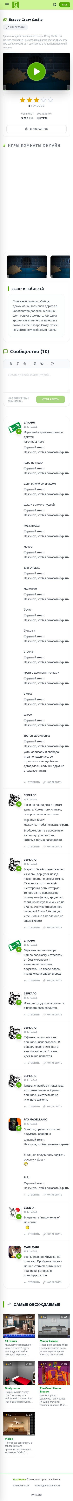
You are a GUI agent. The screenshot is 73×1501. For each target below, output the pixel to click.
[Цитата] (35, 363)
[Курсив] (17, 363)
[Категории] (7, 5)
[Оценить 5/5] (50, 100)
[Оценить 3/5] (36, 100)
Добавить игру (21, 1486)
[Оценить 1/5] (22, 100)
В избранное (36, 128)
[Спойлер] (42, 363)
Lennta (29, 1207)
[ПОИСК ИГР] (54, 4)
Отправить (50, 399)
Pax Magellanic (35, 1119)
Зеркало (30, 795)
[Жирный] (10, 363)
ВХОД (64, 5)
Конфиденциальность (47, 1486)
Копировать (52, 782)
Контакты (36, 1495)
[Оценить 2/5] (29, 100)
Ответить (32, 782)
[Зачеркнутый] (24, 363)
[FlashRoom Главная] (15, 5)
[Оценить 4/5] (43, 100)
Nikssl (42, 118)
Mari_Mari (31, 1247)
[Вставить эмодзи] (52, 363)
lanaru (29, 422)
